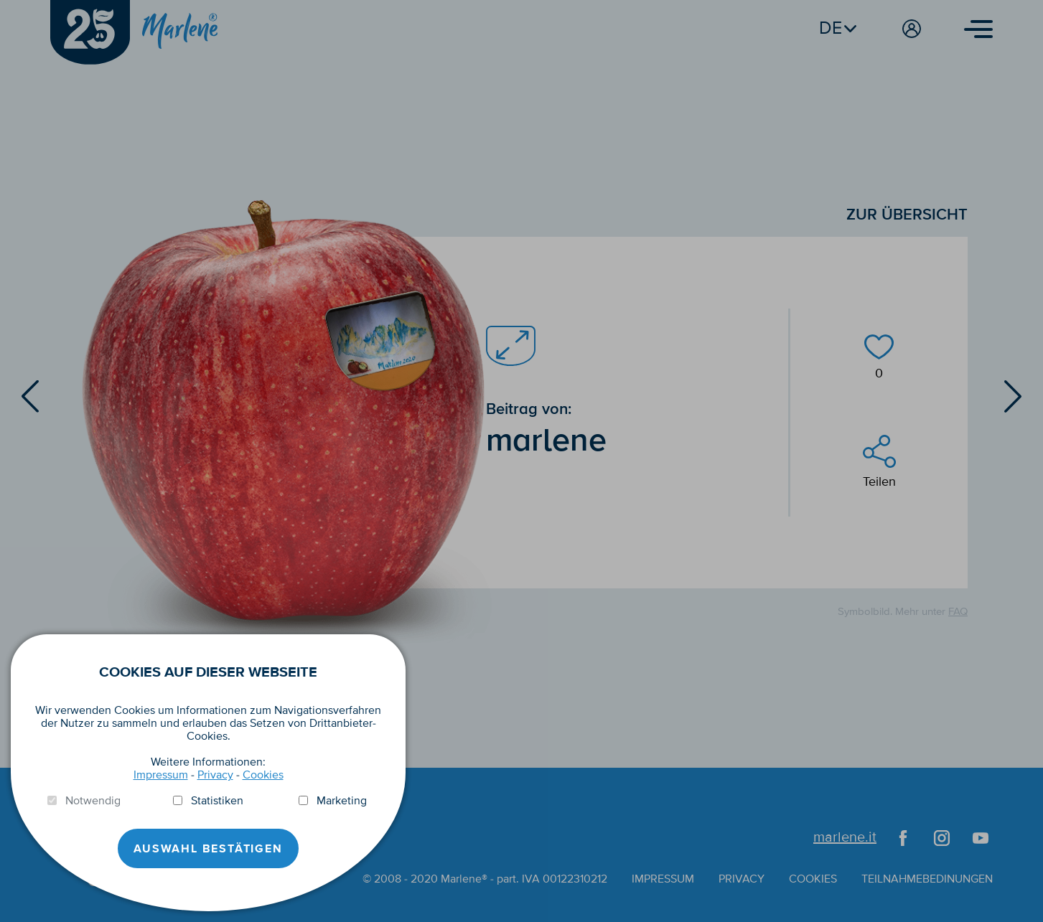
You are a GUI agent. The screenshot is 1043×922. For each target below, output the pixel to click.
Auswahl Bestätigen (208, 849)
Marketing (342, 800)
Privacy (215, 775)
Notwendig (93, 800)
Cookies (263, 775)
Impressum (161, 775)
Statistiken (217, 800)
